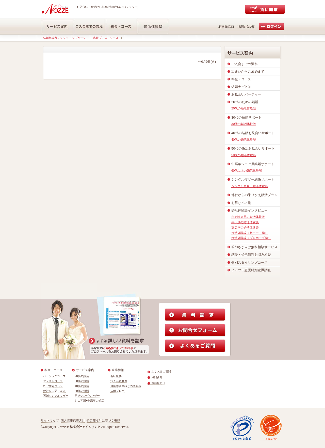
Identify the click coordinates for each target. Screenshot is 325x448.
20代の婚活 (82, 376)
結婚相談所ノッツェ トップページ (64, 37)
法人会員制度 (118, 380)
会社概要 (116, 376)
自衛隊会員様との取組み (125, 386)
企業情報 (118, 370)
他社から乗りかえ (54, 390)
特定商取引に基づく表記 (103, 420)
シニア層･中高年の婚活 (89, 400)
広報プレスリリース (105, 37)
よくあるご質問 (161, 371)
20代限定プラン (53, 386)
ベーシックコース (54, 376)
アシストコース (53, 380)
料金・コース (53, 370)
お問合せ (156, 377)
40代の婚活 (82, 386)
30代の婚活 (82, 380)
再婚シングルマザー (55, 395)
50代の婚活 (82, 390)
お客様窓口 (158, 383)
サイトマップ (50, 420)
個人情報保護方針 (73, 420)
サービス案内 (85, 370)
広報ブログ (117, 390)
